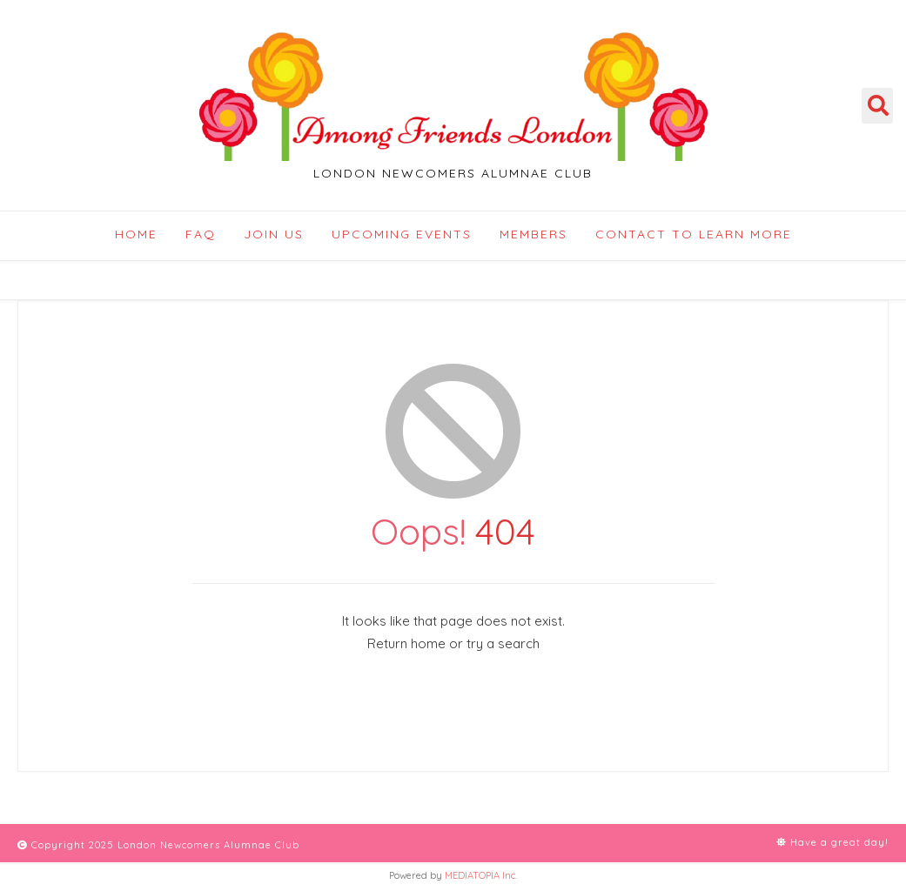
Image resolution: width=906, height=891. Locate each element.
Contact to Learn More (693, 234)
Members (533, 234)
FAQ (200, 234)
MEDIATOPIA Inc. (481, 875)
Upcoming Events (402, 234)
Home (136, 234)
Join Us (274, 234)
